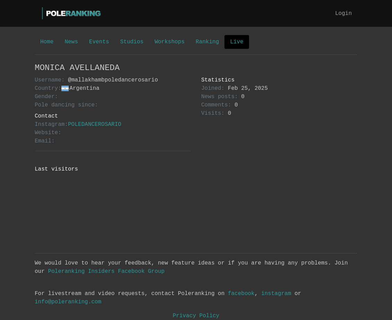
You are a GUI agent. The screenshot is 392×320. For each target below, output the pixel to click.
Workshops (170, 42)
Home (46, 42)
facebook (241, 294)
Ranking (207, 42)
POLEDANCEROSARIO (94, 124)
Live (236, 42)
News (71, 42)
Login (343, 13)
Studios (131, 42)
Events (99, 42)
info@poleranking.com (68, 302)
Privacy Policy (196, 316)
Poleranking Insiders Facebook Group (106, 271)
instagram (276, 294)
